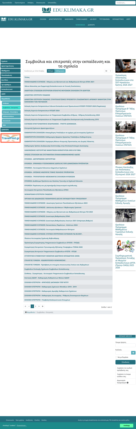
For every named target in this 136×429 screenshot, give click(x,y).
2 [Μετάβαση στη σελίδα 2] (35, 306)
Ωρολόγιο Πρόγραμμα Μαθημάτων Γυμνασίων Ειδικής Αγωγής (124, 229)
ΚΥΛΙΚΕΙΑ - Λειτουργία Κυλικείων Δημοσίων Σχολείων (45, 168)
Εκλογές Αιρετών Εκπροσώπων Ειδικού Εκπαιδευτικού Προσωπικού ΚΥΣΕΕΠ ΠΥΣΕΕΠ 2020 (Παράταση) (65, 106)
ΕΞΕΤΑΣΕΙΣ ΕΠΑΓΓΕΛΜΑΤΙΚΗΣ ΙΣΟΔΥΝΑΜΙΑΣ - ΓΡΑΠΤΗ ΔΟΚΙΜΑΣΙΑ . (50, 124)
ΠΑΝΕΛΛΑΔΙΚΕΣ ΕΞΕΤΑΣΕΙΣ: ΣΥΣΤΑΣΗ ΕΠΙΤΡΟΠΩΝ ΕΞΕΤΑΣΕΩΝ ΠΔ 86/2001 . (53, 234)
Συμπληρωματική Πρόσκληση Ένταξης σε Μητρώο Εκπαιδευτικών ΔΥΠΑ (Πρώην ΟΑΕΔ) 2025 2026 (125, 261)
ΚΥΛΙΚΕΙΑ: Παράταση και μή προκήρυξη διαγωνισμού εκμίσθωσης (50, 185)
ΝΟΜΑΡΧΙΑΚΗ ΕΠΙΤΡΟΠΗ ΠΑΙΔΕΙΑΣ (38, 194)
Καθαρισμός (60, 71)
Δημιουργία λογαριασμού (122, 381)
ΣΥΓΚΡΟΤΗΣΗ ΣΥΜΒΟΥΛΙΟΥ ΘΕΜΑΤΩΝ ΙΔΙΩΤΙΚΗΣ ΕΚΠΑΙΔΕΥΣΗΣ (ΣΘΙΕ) (52, 256)
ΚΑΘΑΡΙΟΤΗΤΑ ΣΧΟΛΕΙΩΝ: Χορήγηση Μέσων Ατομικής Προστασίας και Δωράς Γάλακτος (59, 141)
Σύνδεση (125, 362)
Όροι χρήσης (20, 420)
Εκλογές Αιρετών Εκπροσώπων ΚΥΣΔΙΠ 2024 (41, 110)
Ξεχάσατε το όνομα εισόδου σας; (124, 375)
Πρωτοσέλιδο (7, 3)
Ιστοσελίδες (52, 3)
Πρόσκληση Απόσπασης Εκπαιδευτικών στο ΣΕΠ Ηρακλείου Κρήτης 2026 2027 (124, 80)
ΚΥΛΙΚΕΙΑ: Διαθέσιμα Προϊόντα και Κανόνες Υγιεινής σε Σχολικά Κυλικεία (53, 181)
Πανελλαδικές (81, 19)
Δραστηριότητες (55, 19)
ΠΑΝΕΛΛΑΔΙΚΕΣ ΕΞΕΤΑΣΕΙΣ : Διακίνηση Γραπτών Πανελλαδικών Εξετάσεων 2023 (55, 203)
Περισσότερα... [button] (22, 425)
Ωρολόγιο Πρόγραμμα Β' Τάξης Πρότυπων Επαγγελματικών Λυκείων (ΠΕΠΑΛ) (125, 111)
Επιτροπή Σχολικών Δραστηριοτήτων (39, 128)
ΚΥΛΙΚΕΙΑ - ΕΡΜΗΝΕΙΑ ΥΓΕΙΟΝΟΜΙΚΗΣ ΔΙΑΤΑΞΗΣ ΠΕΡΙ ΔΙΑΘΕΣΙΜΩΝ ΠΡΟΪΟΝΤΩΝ (56, 163)
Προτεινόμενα (20, 3)
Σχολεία (43, 19)
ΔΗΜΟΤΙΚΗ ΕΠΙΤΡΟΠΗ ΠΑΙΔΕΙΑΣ (37, 95)
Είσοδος (44, 420)
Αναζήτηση (29, 420)
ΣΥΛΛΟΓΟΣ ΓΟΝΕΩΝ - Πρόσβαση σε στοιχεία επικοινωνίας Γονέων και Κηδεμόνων (56, 265)
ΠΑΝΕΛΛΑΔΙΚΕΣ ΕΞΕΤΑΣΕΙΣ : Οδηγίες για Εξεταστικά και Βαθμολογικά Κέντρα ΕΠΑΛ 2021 (59, 82)
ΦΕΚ (4, 125)
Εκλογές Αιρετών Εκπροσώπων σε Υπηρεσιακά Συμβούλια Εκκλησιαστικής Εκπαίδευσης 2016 (61, 119)
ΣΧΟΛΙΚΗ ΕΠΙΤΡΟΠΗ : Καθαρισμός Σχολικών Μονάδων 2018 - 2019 (50, 287)
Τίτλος (27, 77)
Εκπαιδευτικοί (118, 19)
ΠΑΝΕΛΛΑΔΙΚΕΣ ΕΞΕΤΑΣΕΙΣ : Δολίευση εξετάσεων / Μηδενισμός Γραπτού (52, 207)
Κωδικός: (118, 350)
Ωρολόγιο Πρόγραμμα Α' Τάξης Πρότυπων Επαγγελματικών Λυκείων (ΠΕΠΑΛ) (125, 140)
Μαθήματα (69, 19)
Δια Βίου (93, 19)
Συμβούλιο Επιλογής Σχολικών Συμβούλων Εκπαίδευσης (46, 269)
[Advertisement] (64, 41)
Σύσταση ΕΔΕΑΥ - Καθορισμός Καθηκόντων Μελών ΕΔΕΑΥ (46, 278)
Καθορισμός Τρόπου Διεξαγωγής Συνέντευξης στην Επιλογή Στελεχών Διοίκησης (56, 146)
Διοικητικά (6, 121)
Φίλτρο (50, 71)
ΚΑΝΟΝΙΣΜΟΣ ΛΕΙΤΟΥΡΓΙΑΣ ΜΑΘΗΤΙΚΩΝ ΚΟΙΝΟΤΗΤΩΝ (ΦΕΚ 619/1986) (52, 150)
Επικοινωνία (40, 3)
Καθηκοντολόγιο (8, 116)
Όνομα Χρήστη (120, 342)
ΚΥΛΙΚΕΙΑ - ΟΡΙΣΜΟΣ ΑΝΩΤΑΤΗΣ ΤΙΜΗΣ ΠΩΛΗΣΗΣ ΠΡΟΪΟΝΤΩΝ (49, 172)
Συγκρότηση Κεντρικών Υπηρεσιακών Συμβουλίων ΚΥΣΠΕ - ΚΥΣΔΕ (50, 251)
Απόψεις (30, 3)
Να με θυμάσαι (123, 357)
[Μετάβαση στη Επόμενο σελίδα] (39, 306)
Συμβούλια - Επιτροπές (10, 107)
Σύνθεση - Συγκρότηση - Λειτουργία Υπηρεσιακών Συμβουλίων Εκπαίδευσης (54, 273)
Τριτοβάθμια (104, 19)
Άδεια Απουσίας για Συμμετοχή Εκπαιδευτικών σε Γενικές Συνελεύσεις (52, 86)
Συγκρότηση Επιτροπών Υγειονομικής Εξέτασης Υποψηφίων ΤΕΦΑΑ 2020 (53, 247)
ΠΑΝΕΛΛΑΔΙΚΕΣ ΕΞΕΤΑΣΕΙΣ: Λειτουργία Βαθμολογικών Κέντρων (49, 229)
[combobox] (125, 3)
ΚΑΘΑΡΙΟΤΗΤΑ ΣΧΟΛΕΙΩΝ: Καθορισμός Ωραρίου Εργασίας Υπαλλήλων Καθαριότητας (57, 137)
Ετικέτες (37, 420)
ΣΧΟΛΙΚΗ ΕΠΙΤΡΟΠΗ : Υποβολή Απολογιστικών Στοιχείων (47, 300)
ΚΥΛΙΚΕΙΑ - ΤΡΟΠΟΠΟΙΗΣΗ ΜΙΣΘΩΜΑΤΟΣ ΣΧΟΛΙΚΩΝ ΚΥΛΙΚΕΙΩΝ (49, 177)
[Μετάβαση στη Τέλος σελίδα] (43, 306)
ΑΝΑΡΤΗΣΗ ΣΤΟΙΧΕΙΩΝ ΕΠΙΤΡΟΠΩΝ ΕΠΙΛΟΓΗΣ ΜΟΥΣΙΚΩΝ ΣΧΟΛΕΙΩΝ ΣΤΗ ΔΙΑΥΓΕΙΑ (57, 90)
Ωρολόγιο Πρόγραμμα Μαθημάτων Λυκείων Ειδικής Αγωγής (125, 199)
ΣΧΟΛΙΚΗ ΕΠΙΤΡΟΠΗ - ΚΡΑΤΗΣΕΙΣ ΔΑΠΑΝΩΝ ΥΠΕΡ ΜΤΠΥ (46, 282)
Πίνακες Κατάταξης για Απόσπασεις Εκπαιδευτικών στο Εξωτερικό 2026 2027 (125, 171)
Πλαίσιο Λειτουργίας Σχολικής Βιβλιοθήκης (41, 238)
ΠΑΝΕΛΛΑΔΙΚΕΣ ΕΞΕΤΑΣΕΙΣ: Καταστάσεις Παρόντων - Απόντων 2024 (51, 225)
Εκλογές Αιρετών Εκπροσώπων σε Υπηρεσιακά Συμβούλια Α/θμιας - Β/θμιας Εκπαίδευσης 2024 (62, 115)
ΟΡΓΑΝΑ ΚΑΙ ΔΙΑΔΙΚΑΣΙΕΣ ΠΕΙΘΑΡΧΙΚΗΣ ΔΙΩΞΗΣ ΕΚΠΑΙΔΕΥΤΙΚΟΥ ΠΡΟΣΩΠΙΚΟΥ (55, 199)
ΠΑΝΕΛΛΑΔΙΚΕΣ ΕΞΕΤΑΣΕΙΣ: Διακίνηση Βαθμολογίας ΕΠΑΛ (47, 216)
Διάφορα (6, 103)
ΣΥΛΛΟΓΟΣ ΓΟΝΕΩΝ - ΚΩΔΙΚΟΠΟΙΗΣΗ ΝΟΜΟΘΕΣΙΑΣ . (45, 260)
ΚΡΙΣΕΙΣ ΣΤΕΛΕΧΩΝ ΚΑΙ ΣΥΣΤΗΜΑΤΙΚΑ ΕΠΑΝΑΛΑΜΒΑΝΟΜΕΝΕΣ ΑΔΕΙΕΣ (52, 154)
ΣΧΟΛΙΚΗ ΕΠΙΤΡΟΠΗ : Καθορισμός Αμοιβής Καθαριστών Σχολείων (50, 291)
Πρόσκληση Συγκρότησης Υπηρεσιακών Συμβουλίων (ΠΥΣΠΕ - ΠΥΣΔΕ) (51, 243)
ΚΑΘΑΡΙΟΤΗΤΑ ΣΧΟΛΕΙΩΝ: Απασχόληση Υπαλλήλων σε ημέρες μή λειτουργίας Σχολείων (59, 132)
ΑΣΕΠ (128, 19)
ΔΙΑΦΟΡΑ (91, 25)
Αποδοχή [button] (127, 425)
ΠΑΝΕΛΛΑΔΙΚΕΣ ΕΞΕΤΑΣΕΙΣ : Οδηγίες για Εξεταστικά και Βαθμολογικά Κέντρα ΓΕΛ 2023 (58, 212)
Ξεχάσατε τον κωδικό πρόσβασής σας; (124, 369)
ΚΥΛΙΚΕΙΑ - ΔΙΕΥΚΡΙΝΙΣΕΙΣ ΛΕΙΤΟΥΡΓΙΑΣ (39, 159)
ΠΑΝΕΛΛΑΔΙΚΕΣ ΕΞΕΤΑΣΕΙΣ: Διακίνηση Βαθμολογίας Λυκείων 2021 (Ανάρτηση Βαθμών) (58, 221)
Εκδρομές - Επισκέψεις (10, 112)
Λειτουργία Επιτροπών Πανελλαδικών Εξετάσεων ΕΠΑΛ (46, 190)
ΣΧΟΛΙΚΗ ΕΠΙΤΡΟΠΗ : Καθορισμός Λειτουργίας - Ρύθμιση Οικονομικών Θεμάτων (56, 295)
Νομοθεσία (80, 25)
